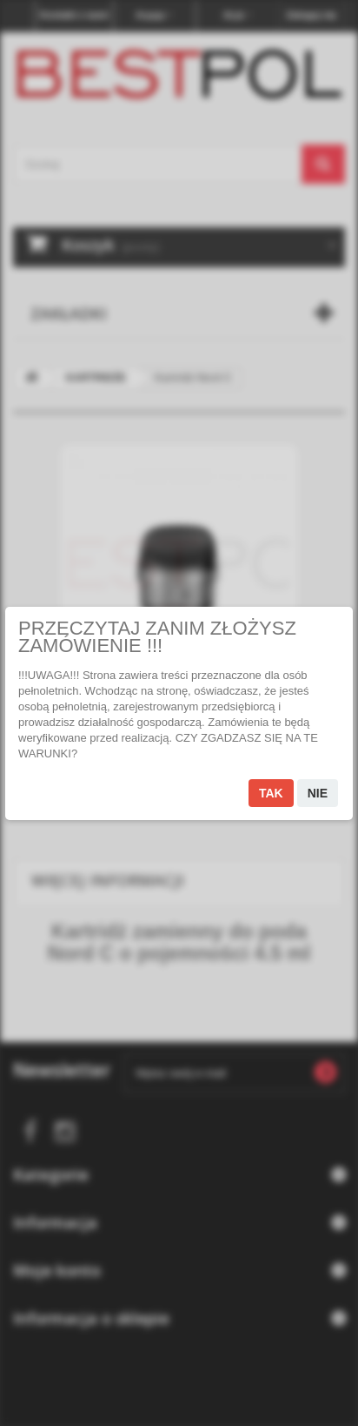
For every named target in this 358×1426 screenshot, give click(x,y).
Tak (271, 793)
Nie (318, 793)
